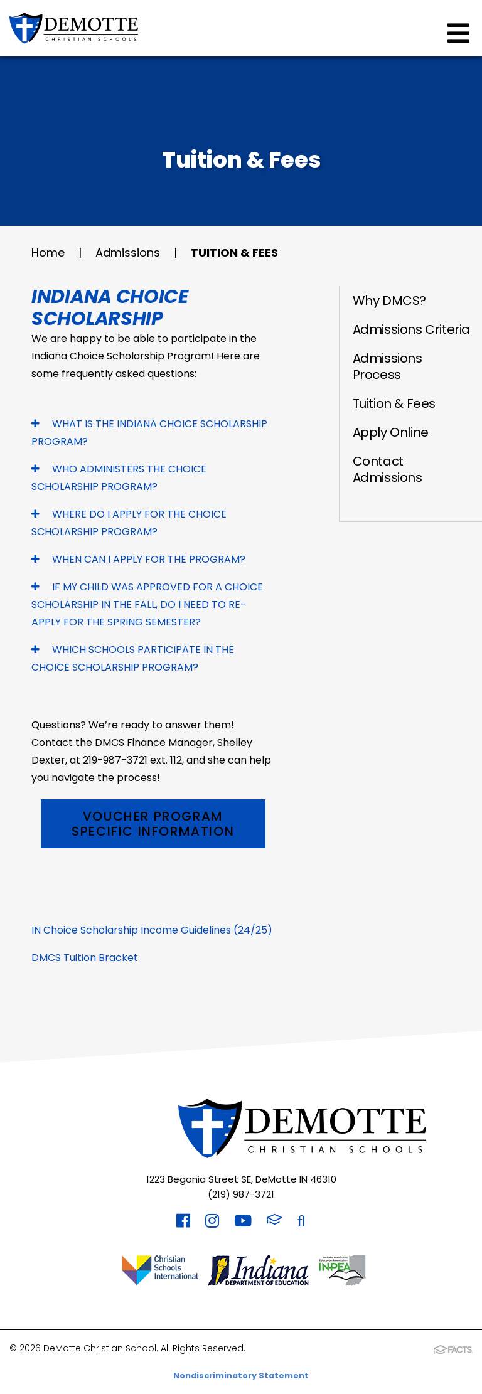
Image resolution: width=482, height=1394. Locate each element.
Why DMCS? (389, 300)
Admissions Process (387, 366)
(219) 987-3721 (241, 1194)
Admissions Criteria (411, 329)
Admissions (127, 252)
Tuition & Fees (234, 252)
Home (48, 252)
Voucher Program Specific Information (153, 823)
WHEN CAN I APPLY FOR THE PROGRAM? (138, 559)
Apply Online (391, 432)
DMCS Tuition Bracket (84, 957)
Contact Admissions (387, 469)
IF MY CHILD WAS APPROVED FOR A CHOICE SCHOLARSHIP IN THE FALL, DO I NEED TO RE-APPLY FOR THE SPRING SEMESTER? (147, 604)
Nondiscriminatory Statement (241, 1375)
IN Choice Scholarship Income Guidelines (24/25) (151, 930)
